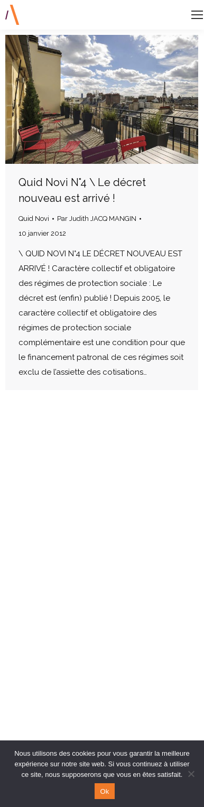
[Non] (191, 773)
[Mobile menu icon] (197, 15)
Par (96, 218)
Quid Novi (33, 218)
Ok (104, 791)
